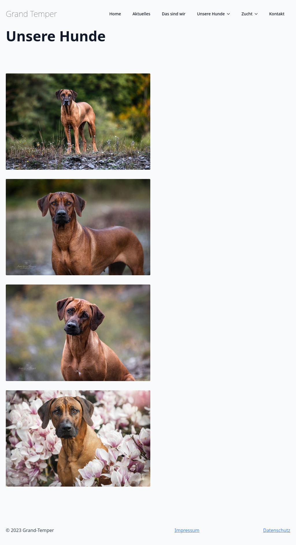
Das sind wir (173, 13)
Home (115, 13)
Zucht (246, 13)
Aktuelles (141, 13)
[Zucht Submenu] (257, 14)
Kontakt (276, 13)
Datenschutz (276, 530)
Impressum (187, 530)
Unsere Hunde (211, 13)
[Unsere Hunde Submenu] (230, 14)
